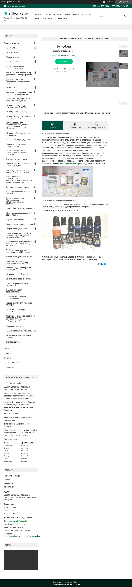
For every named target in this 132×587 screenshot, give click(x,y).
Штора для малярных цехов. (18, 112)
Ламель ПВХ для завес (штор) (19, 257)
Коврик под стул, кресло (16, 229)
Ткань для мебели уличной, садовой (18, 193)
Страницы (8, 367)
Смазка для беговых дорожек (19, 208)
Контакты (78, 14)
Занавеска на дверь (15, 326)
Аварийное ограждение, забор (19, 224)
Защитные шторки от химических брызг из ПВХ (17, 262)
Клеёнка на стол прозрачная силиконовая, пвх (18, 165)
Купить (64, 61)
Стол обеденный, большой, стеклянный (18, 284)
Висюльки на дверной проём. (19, 279)
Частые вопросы (12, 362)
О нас (68, 14)
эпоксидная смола (68, 163)
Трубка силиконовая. (15, 219)
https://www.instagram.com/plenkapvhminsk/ (22, 536)
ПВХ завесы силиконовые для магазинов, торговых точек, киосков (19, 244)
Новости (8, 353)
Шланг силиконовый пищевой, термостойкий (19, 214)
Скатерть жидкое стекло (16, 159)
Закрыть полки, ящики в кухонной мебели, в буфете (18, 171)
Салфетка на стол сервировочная (14, 291)
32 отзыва (110, 2)
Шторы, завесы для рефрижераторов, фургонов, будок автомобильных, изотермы (18, 126)
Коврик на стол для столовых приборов (19, 304)
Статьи (7, 358)
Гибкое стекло (12, 52)
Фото (88, 14)
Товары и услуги (52, 14)
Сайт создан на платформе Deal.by (66, 582)
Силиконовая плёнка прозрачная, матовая (15, 67)
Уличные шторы (13, 342)
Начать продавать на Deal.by (11, 2)
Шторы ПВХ (11, 88)
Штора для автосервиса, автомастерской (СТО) (17, 106)
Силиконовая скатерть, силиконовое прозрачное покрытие (17, 153)
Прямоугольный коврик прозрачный (16, 310)
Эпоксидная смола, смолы (17, 187)
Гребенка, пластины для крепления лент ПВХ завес (18, 251)
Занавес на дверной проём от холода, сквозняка (19, 269)
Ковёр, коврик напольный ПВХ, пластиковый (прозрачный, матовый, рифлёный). (19, 235)
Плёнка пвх (11, 48)
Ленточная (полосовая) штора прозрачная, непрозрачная (19, 93)
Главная (37, 14)
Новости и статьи (44, 18)
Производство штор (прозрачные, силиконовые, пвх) (18, 81)
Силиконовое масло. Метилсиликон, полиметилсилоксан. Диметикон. (15, 201)
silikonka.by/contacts (18, 521)
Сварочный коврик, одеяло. (18, 140)
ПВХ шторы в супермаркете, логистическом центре (18, 100)
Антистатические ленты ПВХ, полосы (19, 336)
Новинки (62, 18)
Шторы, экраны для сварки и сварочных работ (18, 117)
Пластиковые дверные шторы (19, 331)
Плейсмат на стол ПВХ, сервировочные (16, 297)
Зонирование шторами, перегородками (16, 145)
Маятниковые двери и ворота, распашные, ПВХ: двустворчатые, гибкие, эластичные (19, 319)
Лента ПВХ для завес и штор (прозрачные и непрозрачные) (19, 74)
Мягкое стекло (12, 57)
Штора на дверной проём (17, 274)
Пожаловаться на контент (71, 584)
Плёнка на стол (13, 62)
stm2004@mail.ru (17, 524)
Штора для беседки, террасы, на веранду (19, 134)
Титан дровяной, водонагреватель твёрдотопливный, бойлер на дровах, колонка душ (19, 179)
